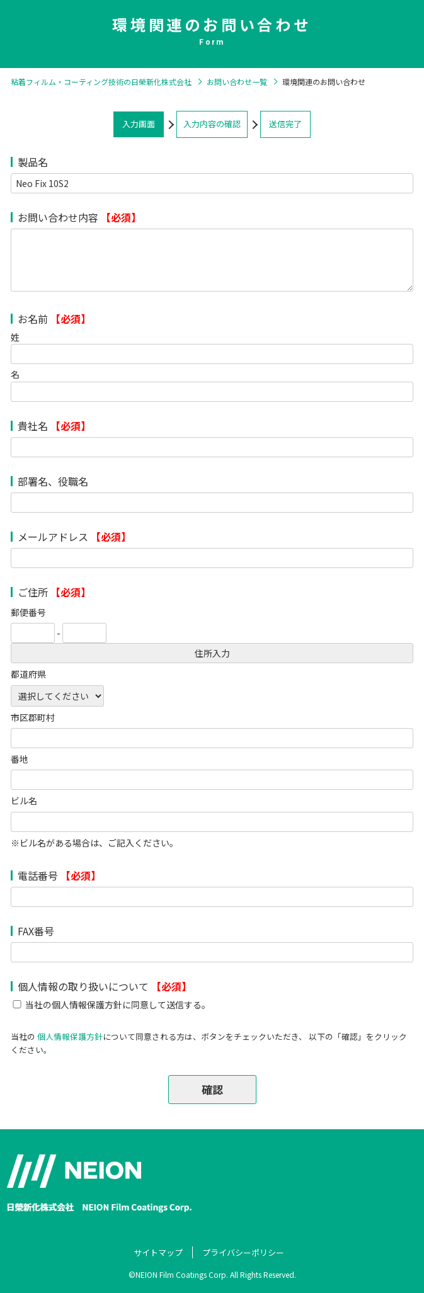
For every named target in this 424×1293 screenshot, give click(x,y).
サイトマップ (158, 1252)
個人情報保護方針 (70, 1036)
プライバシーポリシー (243, 1252)
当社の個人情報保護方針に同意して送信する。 (117, 1004)
